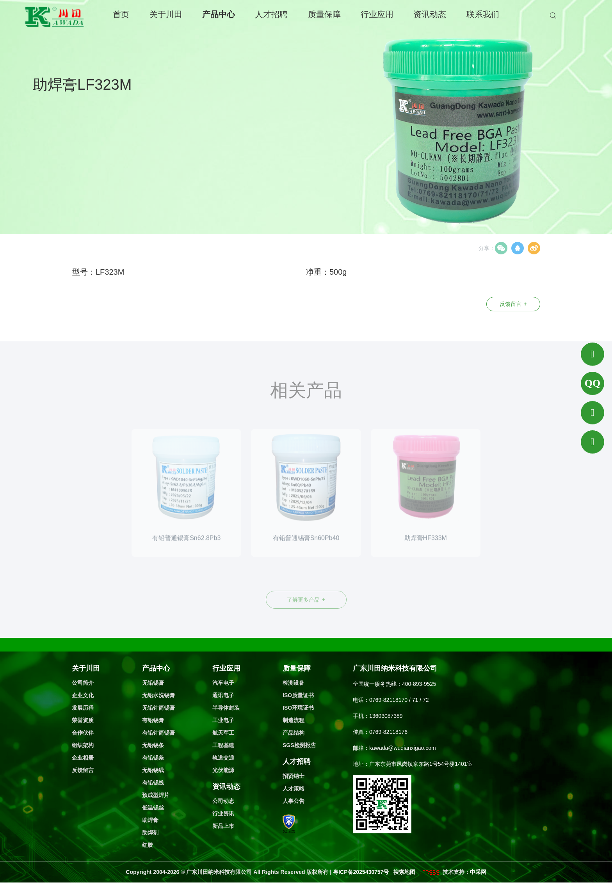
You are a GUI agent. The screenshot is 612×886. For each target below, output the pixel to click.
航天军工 (223, 733)
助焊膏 (150, 820)
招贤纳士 (293, 776)
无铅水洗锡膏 (158, 695)
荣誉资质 (83, 720)
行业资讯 (223, 813)
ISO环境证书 (298, 708)
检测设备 (293, 683)
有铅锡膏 (153, 720)
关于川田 (165, 14)
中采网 (478, 872)
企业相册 (83, 758)
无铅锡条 (153, 745)
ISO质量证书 (298, 695)
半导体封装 (226, 708)
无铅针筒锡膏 (158, 708)
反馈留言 (513, 304)
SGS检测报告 (299, 745)
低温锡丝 (153, 807)
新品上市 (223, 826)
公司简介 (83, 683)
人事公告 (293, 801)
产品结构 (293, 733)
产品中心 (218, 14)
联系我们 (482, 14)
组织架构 (83, 745)
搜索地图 (404, 872)
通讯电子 (223, 695)
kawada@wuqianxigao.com (402, 748)
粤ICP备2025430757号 (361, 872)
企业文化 (83, 695)
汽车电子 (223, 683)
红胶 (147, 845)
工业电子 (223, 720)
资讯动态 (429, 14)
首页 (121, 14)
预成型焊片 (155, 795)
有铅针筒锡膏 (158, 733)
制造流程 (293, 720)
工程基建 (223, 745)
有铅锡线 (153, 782)
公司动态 (223, 801)
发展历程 (83, 708)
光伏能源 (223, 770)
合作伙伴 (83, 733)
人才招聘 (271, 14)
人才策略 (293, 788)
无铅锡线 (153, 770)
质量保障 (324, 14)
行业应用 (377, 14)
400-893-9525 (419, 684)
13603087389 (386, 716)
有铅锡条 (153, 758)
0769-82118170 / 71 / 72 (399, 700)
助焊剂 (150, 832)
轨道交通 (223, 758)
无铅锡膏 (153, 683)
